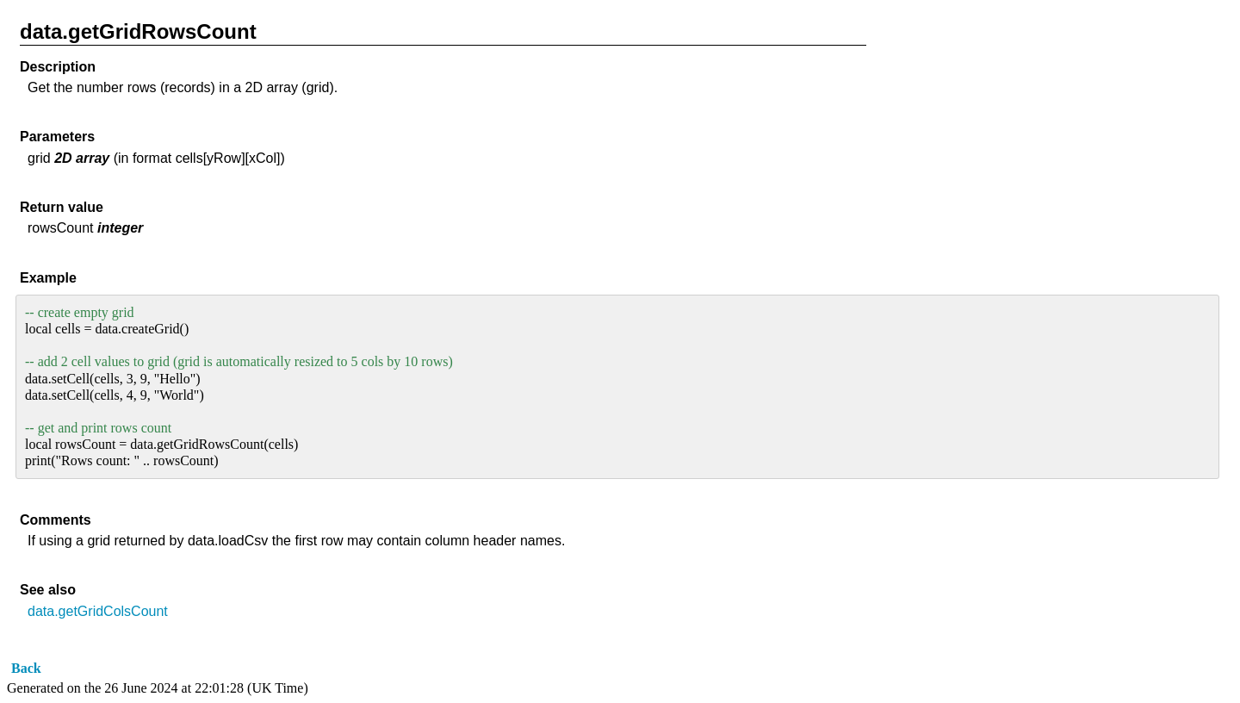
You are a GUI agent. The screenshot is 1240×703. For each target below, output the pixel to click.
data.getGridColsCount (98, 611)
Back (26, 668)
